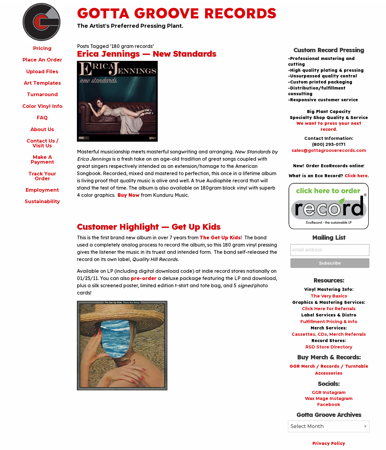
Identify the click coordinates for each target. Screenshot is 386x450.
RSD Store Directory (328, 347)
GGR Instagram (329, 392)
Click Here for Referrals (329, 308)
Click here (356, 175)
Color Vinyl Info (42, 106)
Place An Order (42, 60)
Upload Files (42, 71)
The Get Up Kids (220, 237)
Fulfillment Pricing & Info (328, 321)
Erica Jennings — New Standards (146, 53)
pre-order (144, 278)
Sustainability (42, 201)
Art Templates (42, 83)
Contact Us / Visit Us (42, 143)
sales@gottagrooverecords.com (329, 150)
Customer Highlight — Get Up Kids (148, 226)
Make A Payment (42, 159)
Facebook (328, 404)
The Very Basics (329, 296)
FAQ (42, 118)
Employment (42, 190)
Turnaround (42, 94)
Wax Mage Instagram (329, 398)
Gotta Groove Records (177, 13)
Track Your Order (42, 176)
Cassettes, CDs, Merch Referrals (329, 334)
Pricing (42, 48)
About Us (42, 129)
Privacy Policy (328, 443)
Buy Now (129, 195)
